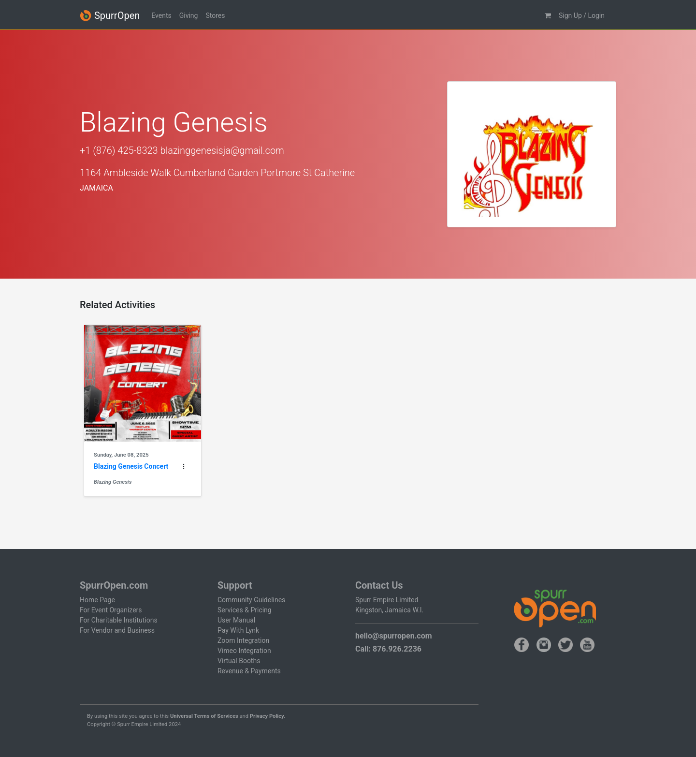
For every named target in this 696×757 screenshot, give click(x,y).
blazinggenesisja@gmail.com (222, 150)
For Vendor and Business (117, 630)
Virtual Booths (239, 661)
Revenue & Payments (249, 671)
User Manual (236, 620)
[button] (548, 16)
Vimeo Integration (244, 650)
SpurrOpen (110, 16)
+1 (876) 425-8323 (119, 150)
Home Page (97, 600)
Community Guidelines (251, 600)
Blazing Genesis (112, 482)
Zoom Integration (243, 640)
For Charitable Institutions (119, 620)
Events (161, 15)
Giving (188, 15)
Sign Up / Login (582, 15)
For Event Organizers (111, 610)
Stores (215, 15)
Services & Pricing (245, 610)
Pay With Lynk (238, 630)
